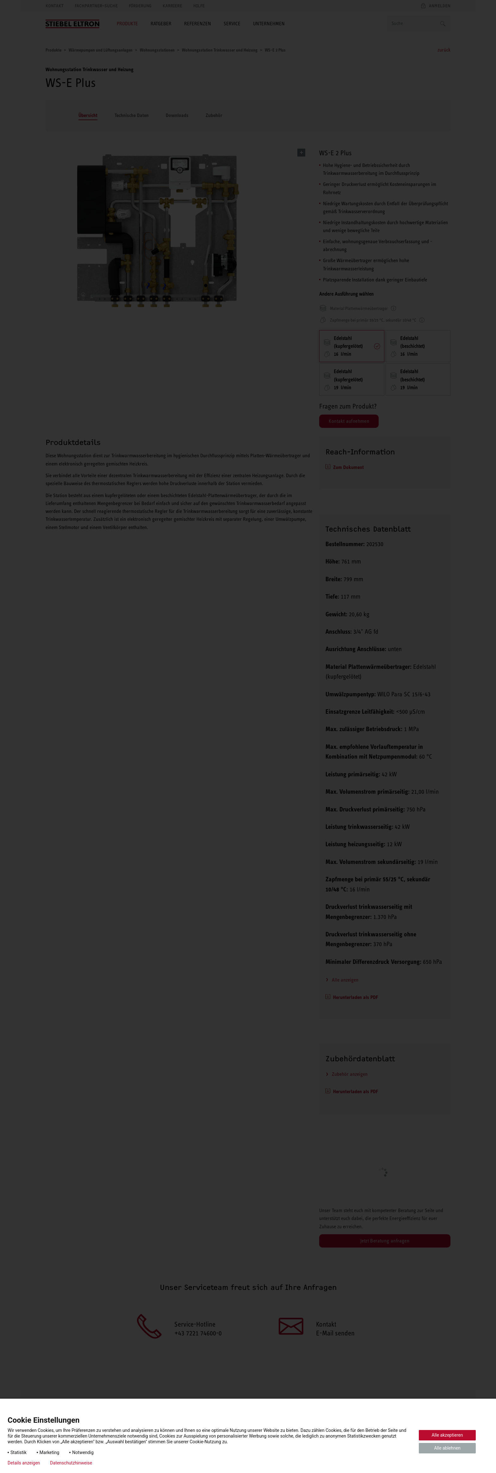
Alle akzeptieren (447, 1435)
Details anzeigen (24, 1462)
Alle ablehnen (447, 1448)
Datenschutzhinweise (71, 1462)
